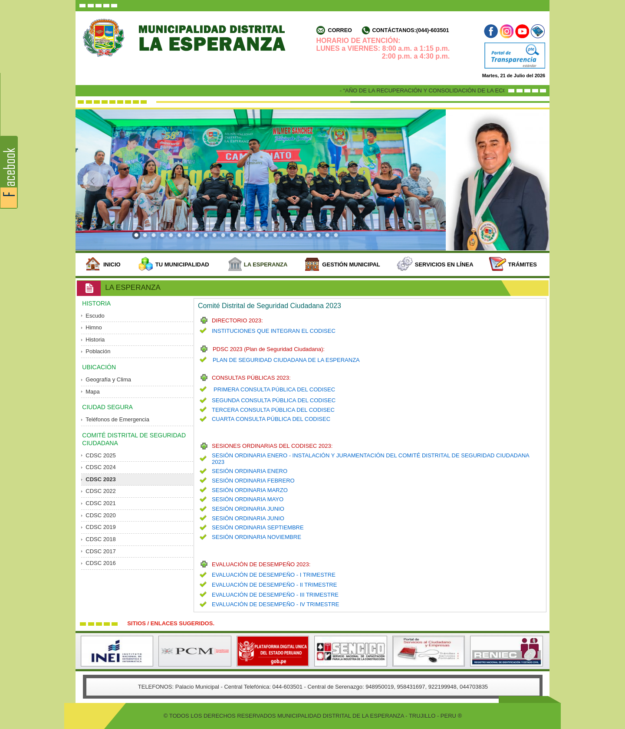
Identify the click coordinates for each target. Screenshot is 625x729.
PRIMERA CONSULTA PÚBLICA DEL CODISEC (274, 389)
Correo (340, 30)
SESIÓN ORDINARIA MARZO (250, 490)
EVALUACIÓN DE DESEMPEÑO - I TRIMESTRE (274, 574)
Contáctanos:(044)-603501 (410, 30)
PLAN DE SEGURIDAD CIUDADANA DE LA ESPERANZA (286, 360)
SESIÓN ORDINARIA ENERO (249, 471)
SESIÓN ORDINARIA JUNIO (248, 509)
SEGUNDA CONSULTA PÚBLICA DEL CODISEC (274, 400)
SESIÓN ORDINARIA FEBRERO (253, 480)
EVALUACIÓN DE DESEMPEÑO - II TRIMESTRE (274, 584)
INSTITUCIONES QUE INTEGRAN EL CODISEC (274, 331)
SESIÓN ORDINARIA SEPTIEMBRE (258, 527)
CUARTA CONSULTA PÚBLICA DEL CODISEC (271, 419)
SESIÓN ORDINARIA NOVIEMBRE (256, 537)
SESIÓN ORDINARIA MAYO (247, 499)
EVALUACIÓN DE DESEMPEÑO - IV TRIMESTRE (275, 604)
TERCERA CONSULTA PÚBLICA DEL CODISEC (273, 410)
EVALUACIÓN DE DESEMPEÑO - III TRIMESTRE (275, 594)
